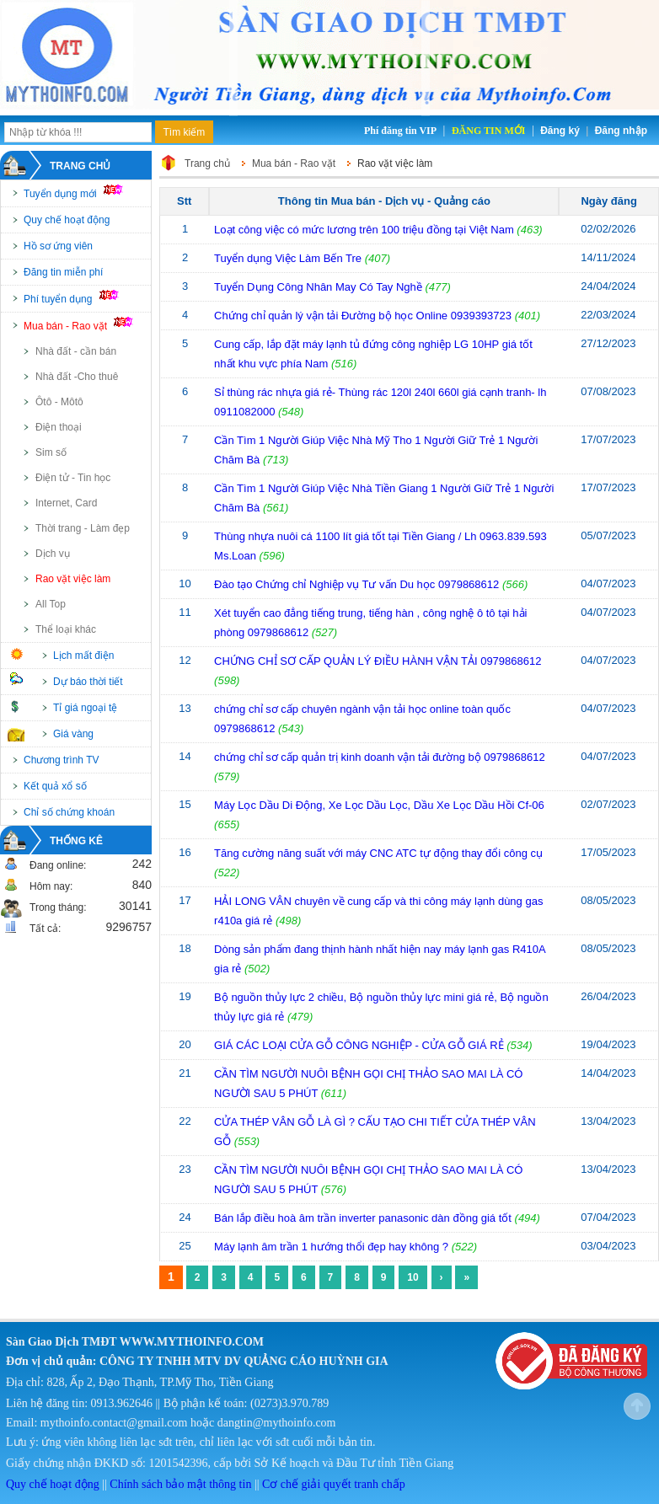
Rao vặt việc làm (72, 579)
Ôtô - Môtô (59, 402)
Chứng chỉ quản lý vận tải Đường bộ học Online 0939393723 (363, 315)
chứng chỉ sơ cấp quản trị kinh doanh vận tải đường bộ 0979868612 (379, 757)
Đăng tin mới (488, 130)
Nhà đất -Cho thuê (76, 377)
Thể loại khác (65, 629)
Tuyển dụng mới (80, 192)
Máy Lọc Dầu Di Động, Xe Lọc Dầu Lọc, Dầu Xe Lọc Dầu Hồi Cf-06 (379, 805)
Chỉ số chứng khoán (69, 812)
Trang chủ (80, 166)
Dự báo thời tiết (88, 682)
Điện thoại (58, 427)
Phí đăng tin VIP (400, 130)
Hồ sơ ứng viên (58, 246)
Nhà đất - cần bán (75, 351)
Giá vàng (73, 734)
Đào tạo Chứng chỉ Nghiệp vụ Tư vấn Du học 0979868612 (356, 584)
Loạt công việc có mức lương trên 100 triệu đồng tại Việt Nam (364, 229)
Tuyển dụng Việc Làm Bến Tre (289, 258)
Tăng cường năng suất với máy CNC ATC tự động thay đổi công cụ (378, 853)
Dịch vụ (52, 553)
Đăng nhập (621, 130)
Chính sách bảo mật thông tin (180, 1484)
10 (412, 1277)
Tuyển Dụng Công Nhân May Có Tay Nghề (319, 287)
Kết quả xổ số (55, 786)
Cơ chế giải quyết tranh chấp (333, 1484)
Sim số (51, 452)
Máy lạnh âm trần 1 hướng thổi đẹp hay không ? (333, 1246)
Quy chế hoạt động (67, 220)
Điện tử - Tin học (72, 478)
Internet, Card (66, 503)
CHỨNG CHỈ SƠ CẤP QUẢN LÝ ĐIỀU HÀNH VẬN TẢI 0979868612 (377, 661)
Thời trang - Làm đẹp (82, 528)
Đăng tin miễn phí (63, 272)
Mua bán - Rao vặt (86, 324)
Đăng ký (560, 130)
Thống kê (76, 841)
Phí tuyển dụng (78, 297)
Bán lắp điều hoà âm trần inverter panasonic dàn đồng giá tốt (363, 1218)
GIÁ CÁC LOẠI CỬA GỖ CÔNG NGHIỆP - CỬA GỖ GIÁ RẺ (358, 1045)
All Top (50, 604)
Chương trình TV (61, 760)
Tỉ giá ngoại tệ (85, 708)
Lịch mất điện (83, 655)
